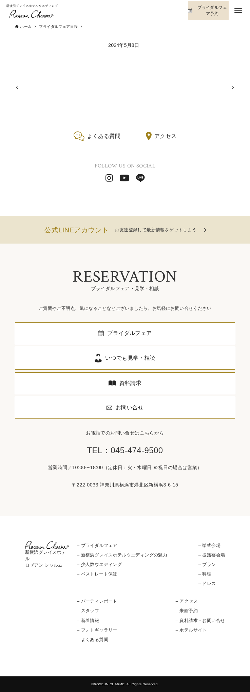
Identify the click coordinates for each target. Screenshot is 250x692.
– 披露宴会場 (211, 554)
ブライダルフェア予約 (212, 10)
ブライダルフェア (129, 333)
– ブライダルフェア (97, 545)
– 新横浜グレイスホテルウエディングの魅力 (122, 554)
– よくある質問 (92, 639)
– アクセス (187, 601)
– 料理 (204, 573)
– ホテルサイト (191, 630)
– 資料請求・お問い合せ (200, 620)
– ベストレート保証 (97, 573)
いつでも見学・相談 (130, 358)
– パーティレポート (97, 601)
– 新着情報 (88, 620)
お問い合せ (129, 407)
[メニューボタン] (238, 10)
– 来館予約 (187, 610)
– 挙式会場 (209, 545)
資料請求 (130, 383)
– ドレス (207, 583)
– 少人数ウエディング (99, 564)
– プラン (207, 564)
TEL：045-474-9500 (125, 450)
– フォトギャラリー (97, 630)
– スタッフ (88, 610)
